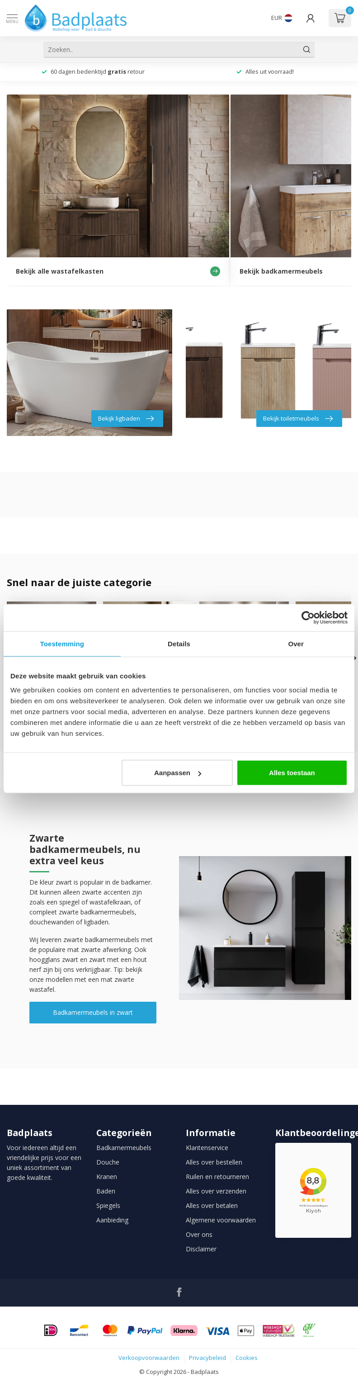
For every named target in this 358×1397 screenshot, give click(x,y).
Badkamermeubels (123, 1147)
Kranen (106, 1176)
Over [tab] (296, 643)
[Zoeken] (307, 49)
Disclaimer (201, 1249)
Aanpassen (177, 773)
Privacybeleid (207, 1358)
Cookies (247, 1358)
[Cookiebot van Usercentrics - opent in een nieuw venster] (308, 617)
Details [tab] (179, 643)
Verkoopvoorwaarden (148, 1358)
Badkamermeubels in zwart (93, 1012)
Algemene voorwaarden (221, 1220)
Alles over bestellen (214, 1162)
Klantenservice (207, 1147)
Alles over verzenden (216, 1191)
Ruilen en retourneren (217, 1176)
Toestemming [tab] (62, 643)
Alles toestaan (292, 773)
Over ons (199, 1234)
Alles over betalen (212, 1205)
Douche (107, 1162)
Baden (105, 1191)
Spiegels (108, 1205)
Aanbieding (112, 1220)
